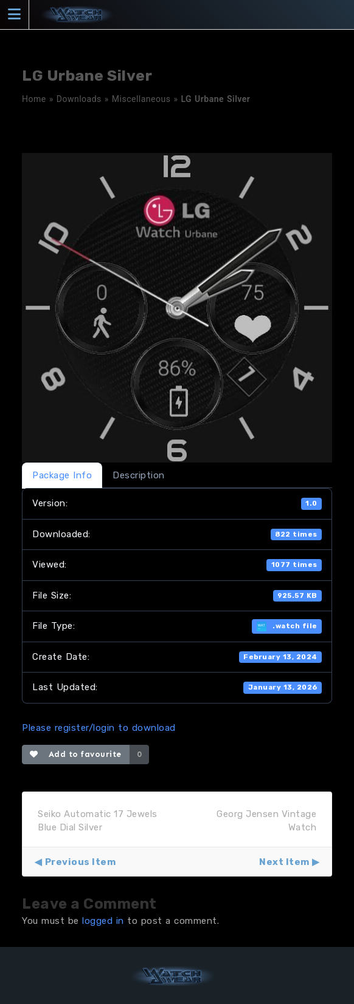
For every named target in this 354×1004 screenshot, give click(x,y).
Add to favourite (76, 754)
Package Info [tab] (62, 475)
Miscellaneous (141, 99)
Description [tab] (139, 475)
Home (34, 99)
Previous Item (80, 861)
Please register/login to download (99, 727)
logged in (103, 920)
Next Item (284, 861)
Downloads (79, 99)
